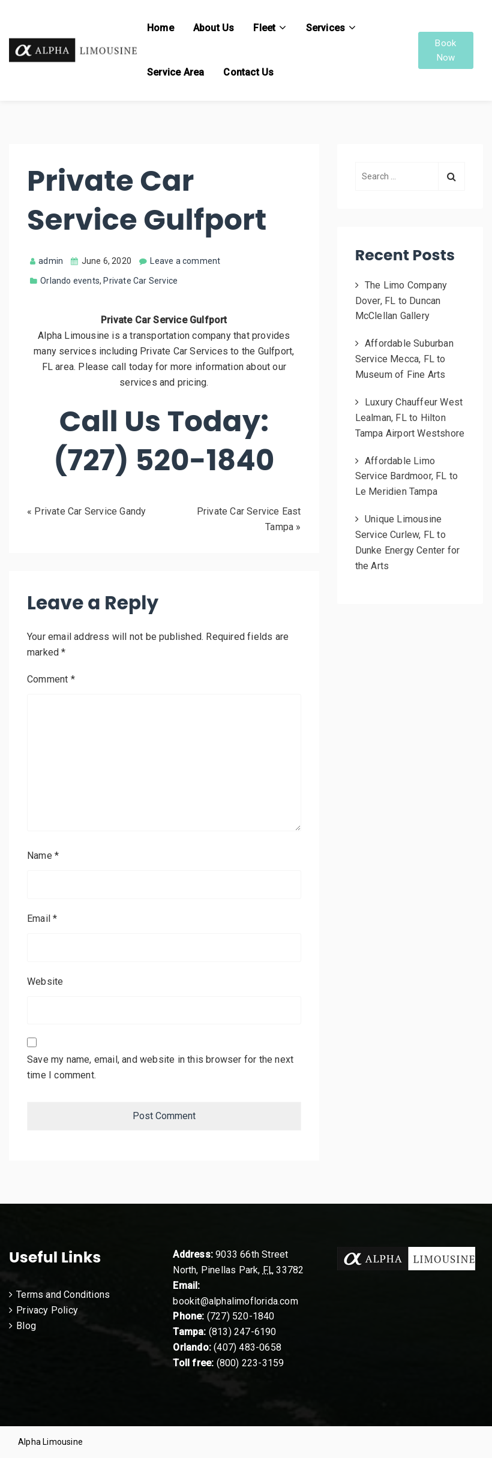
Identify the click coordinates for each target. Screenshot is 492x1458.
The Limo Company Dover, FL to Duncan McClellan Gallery (401, 300)
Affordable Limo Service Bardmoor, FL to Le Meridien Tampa (406, 476)
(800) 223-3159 (250, 1363)
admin (46, 261)
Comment (51, 679)
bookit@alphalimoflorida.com (235, 1301)
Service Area (175, 72)
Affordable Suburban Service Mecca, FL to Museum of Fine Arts (404, 359)
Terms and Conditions (63, 1294)
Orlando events (70, 280)
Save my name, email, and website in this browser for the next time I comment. (160, 1067)
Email (42, 918)
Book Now (445, 50)
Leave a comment (185, 261)
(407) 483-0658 (247, 1347)
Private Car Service (140, 280)
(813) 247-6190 (243, 1331)
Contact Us (248, 72)
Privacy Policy (47, 1310)
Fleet (264, 28)
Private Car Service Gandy (90, 511)
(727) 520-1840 (241, 1316)
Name (43, 855)
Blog (26, 1325)
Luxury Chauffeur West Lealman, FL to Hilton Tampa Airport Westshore (410, 417)
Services (326, 28)
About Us (214, 28)
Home (160, 28)
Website (45, 981)
